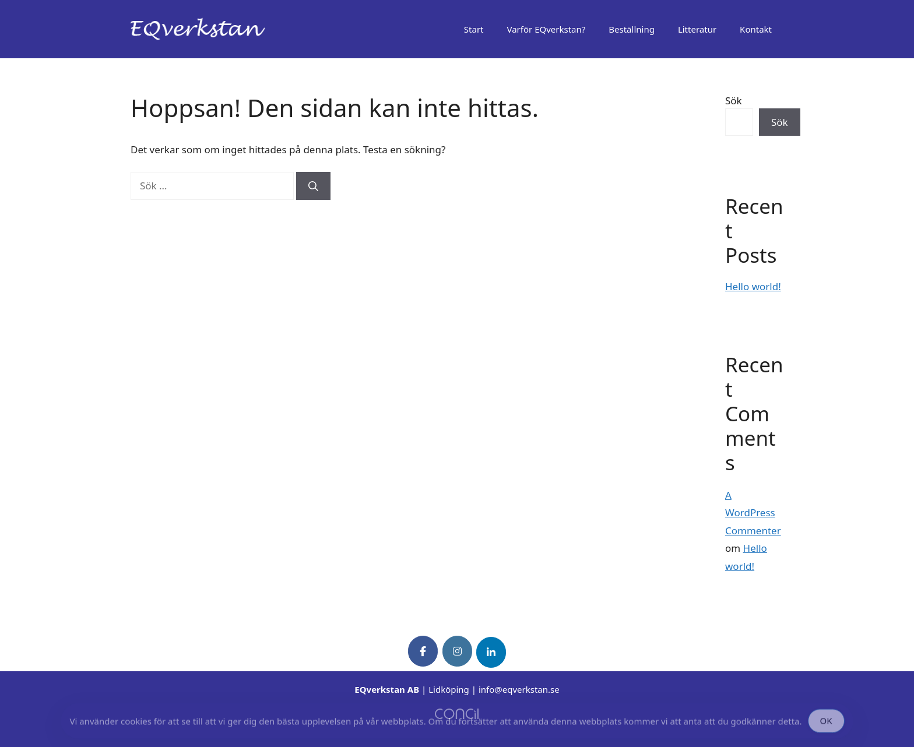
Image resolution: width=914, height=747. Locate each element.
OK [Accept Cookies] (826, 723)
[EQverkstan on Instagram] (457, 651)
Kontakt (756, 29)
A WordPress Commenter (753, 512)
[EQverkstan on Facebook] (423, 651)
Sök (733, 100)
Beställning (632, 29)
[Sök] (313, 186)
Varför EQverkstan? (546, 29)
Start (474, 29)
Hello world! (753, 286)
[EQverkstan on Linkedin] (491, 652)
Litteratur (697, 29)
